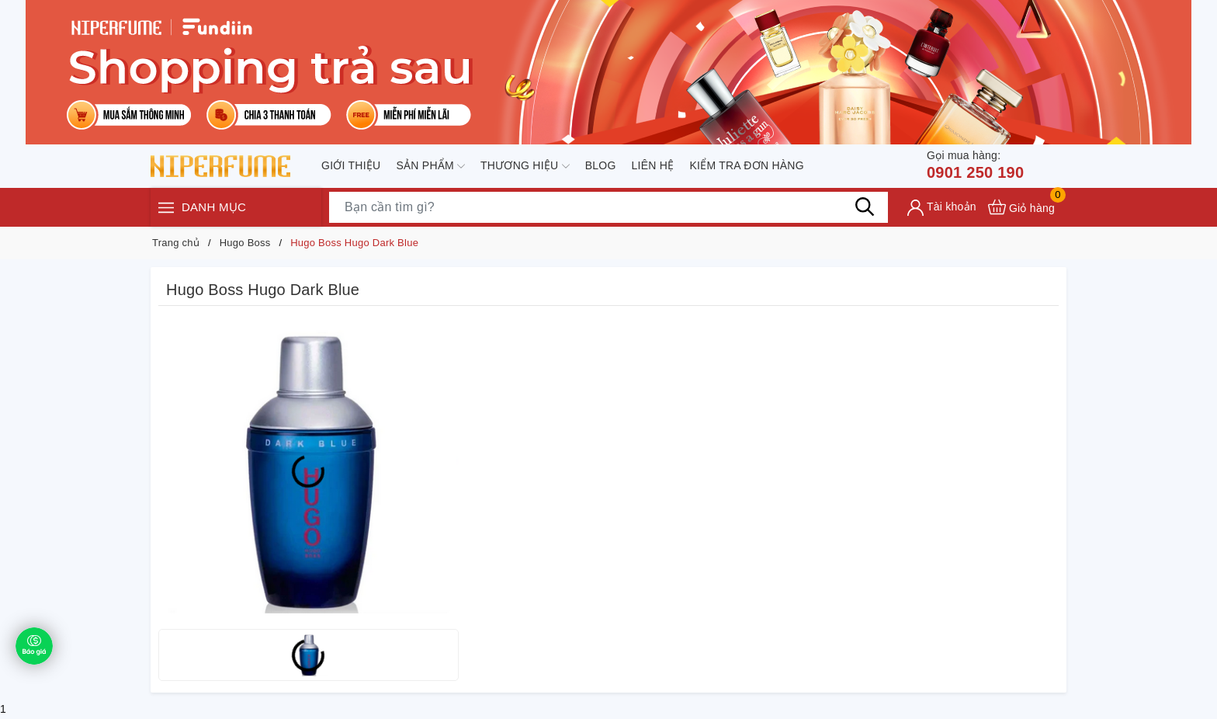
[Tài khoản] (941, 208)
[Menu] (166, 207)
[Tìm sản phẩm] (608, 207)
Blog (600, 165)
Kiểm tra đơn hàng (746, 165)
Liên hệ (653, 165)
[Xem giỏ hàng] (1021, 207)
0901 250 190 (975, 164)
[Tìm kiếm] (864, 206)
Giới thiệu (350, 165)
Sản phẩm (430, 166)
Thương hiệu (525, 166)
